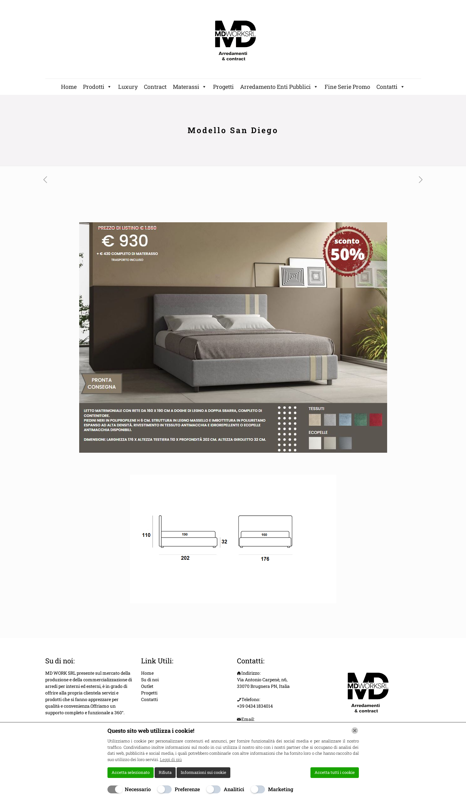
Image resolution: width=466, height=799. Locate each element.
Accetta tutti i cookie (335, 772)
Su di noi (150, 680)
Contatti (390, 86)
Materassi (190, 86)
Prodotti (97, 86)
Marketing (280, 789)
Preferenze (187, 789)
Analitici (234, 789)
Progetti (223, 86)
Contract (155, 86)
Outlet (147, 686)
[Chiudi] (355, 730)
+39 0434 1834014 (255, 706)
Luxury (128, 86)
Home (69, 86)
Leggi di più (171, 759)
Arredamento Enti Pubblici (279, 86)
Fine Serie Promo (347, 86)
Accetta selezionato (131, 772)
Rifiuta (165, 772)
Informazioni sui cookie (203, 772)
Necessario (138, 789)
